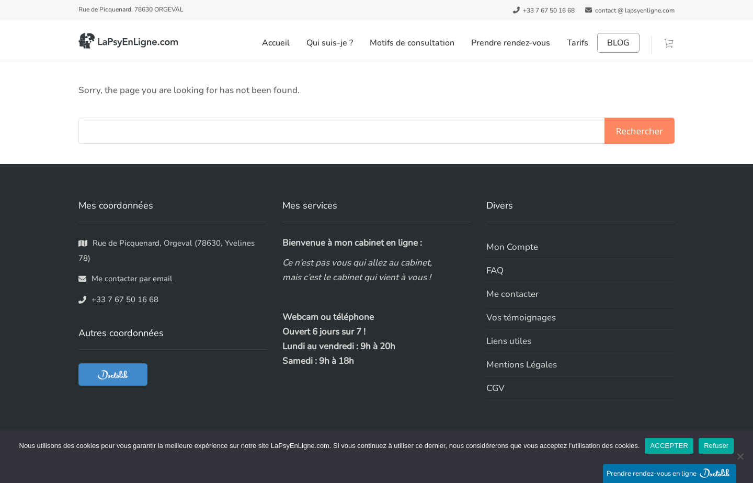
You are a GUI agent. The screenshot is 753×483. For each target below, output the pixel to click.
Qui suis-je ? (329, 43)
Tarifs (577, 43)
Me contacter (512, 294)
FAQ (495, 270)
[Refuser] (740, 456)
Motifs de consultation (412, 43)
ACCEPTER (669, 446)
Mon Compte (512, 247)
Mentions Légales (521, 365)
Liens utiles (508, 341)
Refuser (716, 446)
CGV (495, 388)
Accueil (276, 43)
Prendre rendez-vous (510, 43)
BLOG (618, 43)
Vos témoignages (521, 318)
